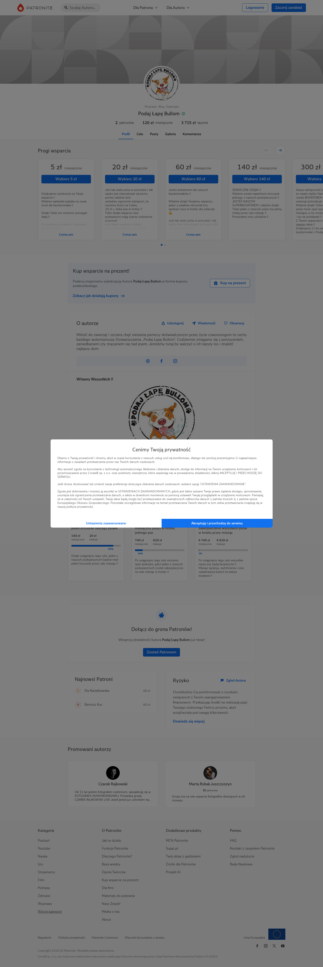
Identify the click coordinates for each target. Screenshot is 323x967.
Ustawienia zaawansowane (106, 523)
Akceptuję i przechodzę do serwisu (217, 523)
